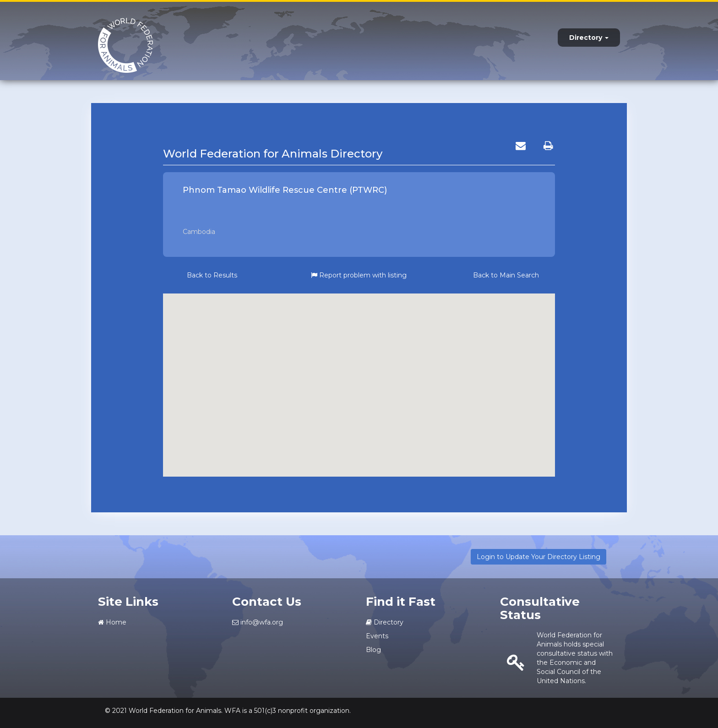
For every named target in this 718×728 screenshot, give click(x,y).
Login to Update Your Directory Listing (538, 557)
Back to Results (212, 275)
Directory (589, 37)
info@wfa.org (257, 622)
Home (112, 622)
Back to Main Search (506, 275)
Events (377, 636)
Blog (373, 650)
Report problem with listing (359, 275)
